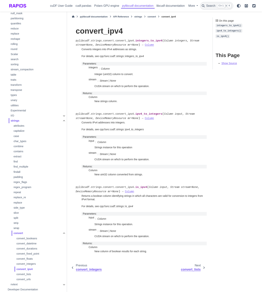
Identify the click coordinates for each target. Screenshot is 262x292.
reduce (15, 28)
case (16, 136)
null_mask (16, 13)
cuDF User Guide (61, 5)
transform (16, 84)
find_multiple (20, 166)
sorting (14, 64)
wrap (16, 228)
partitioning (17, 18)
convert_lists (23, 274)
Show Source (229, 63)
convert (18, 233)
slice (16, 212)
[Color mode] (239, 6)
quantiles (16, 23)
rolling (14, 44)
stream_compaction (22, 69)
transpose (16, 89)
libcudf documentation (170, 5)
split (15, 217)
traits (13, 79)
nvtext (14, 284)
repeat (17, 192)
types (14, 95)
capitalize (18, 130)
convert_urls (23, 279)
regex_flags (20, 182)
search (14, 59)
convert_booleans (26, 238)
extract (17, 156)
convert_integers (26, 263)
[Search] (216, 6)
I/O (12, 115)
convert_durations (26, 248)
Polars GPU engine (106, 5)
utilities (15, 105)
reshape (15, 38)
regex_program (22, 187)
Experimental (18, 110)
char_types (19, 141)
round (14, 49)
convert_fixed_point (27, 253)
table (13, 74)
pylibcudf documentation (138, 5)
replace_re (19, 197)
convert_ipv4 (24, 269)
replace (15, 33)
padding (18, 177)
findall (16, 171)
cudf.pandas (83, 5)
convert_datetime (26, 243)
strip (15, 222)
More (192, 5)
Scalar (14, 54)
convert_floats (24, 258)
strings (15, 120)
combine (18, 146)
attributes (18, 125)
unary (14, 100)
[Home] (73, 16)
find (15, 161)
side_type (19, 207)
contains (18, 151)
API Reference (121, 16)
